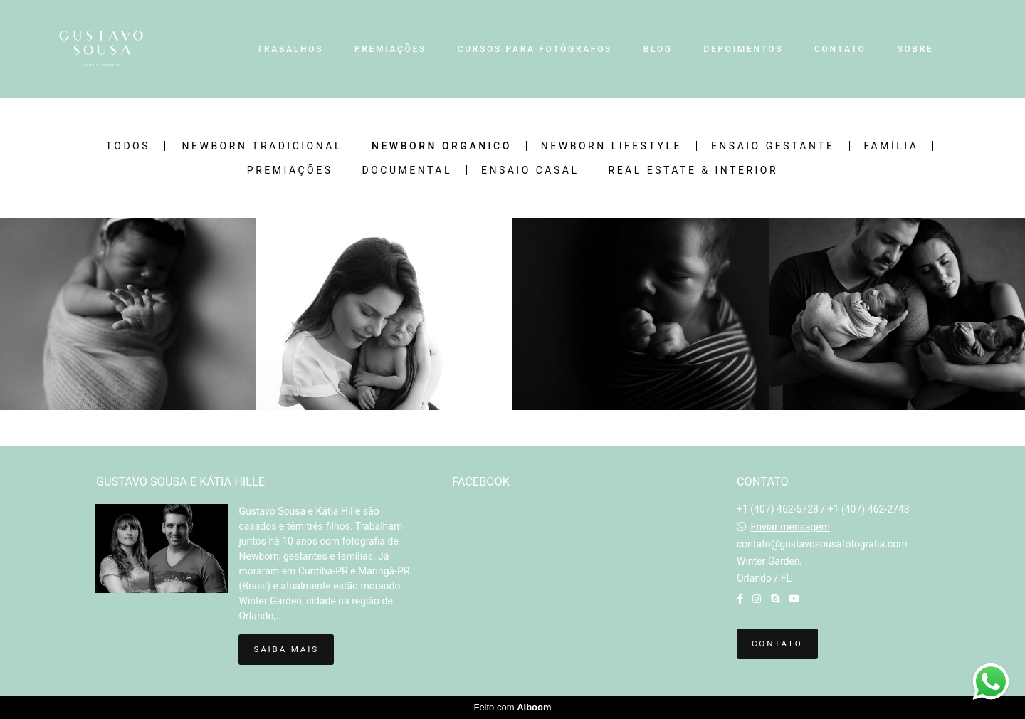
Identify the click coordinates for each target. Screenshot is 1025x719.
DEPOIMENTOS (743, 49)
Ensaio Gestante (773, 146)
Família (891, 146)
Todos (128, 146)
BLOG (658, 49)
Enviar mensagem (790, 527)
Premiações (290, 170)
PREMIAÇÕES (390, 49)
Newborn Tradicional (262, 146)
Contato (777, 644)
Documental (406, 170)
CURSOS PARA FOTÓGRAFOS (535, 49)
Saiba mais (285, 649)
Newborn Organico (442, 146)
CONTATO (840, 49)
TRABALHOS (290, 49)
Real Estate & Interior (694, 170)
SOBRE (915, 49)
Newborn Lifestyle (611, 146)
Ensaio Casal (530, 170)
